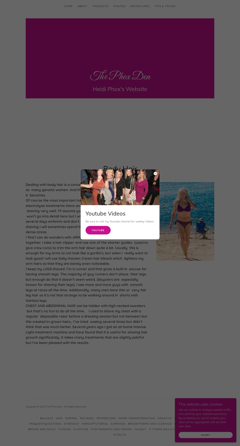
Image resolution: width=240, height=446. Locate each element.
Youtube (98, 230)
